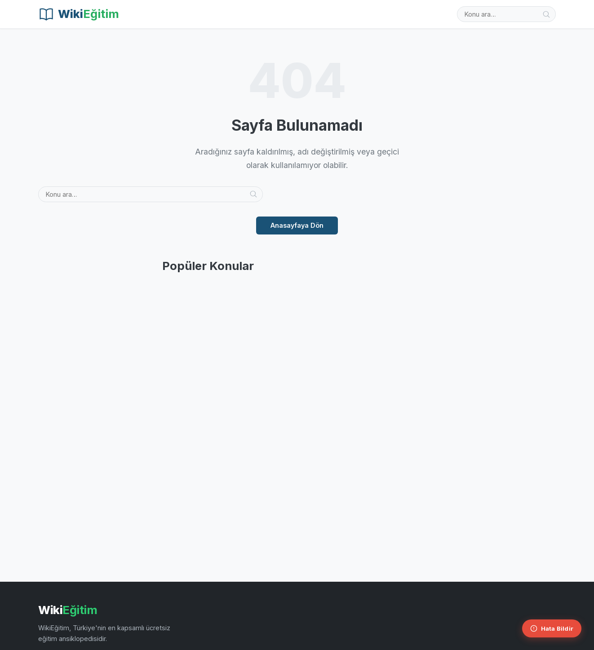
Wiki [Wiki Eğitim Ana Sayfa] (67, 610)
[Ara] (546, 14)
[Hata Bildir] (551, 628)
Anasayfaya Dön (297, 225)
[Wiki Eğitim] (78, 14)
